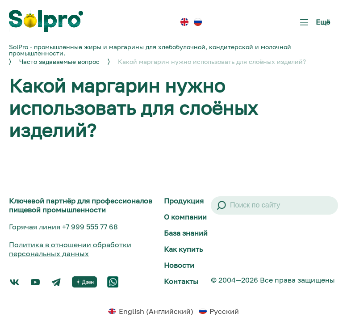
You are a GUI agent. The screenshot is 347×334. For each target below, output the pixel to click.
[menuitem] (184, 22)
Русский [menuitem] (224, 311)
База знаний (186, 232)
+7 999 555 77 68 (90, 226)
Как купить (183, 249)
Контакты (181, 281)
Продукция (184, 200)
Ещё (313, 25)
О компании (185, 216)
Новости (179, 265)
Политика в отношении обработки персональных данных (70, 249)
